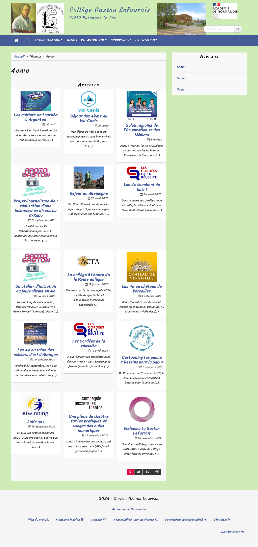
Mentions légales (69, 520)
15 (138, 472)
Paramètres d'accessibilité (186, 520)
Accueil (19, 56)
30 (147, 472)
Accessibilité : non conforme (135, 520)
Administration (48, 40)
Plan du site (38, 520)
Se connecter (232, 532)
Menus (72, 40)
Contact (98, 520)
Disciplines (121, 40)
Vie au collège (94, 40)
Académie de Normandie (129, 509)
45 (157, 472)
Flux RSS (222, 520)
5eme (181, 78)
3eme (181, 89)
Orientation (146, 40)
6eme (181, 67)
